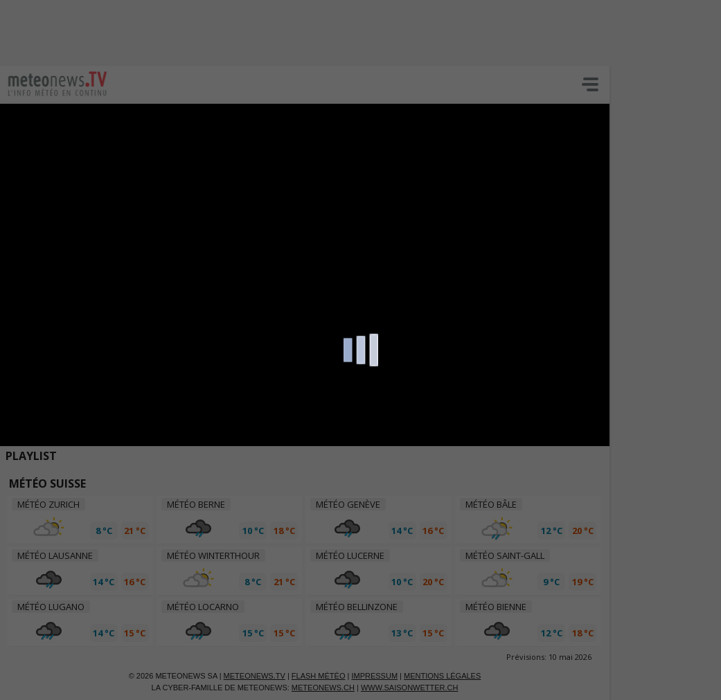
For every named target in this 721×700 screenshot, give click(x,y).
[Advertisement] (336, 31)
